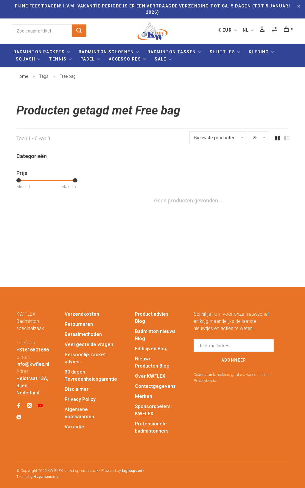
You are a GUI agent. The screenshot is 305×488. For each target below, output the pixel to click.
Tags (44, 76)
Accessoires (125, 59)
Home (22, 76)
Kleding (259, 51)
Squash (25, 59)
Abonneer (233, 360)
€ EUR (225, 30)
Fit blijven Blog (151, 348)
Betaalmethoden (83, 334)
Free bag (68, 76)
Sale (160, 59)
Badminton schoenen (106, 51)
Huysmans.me (46, 476)
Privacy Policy (80, 399)
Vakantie (74, 427)
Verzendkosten (82, 314)
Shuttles (222, 51)
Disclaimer (76, 389)
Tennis (57, 59)
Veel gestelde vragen (89, 344)
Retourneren (79, 324)
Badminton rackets (39, 51)
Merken (143, 396)
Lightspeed (132, 470)
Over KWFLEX (150, 376)
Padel (87, 59)
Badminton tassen (172, 51)
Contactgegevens (155, 386)
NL (246, 30)
